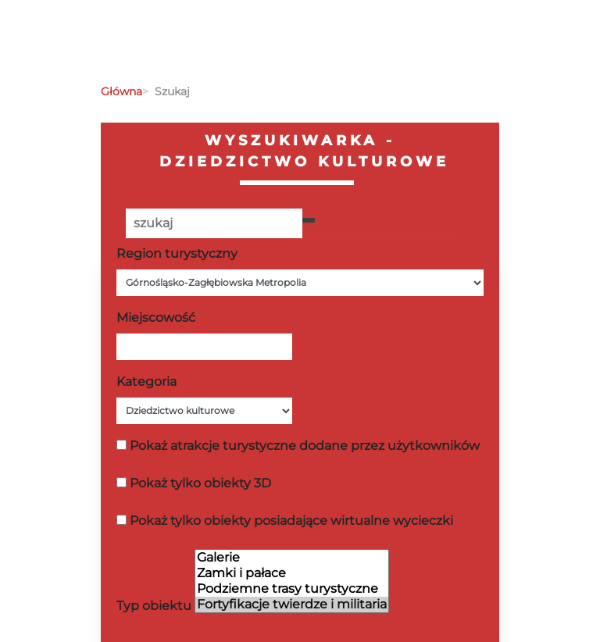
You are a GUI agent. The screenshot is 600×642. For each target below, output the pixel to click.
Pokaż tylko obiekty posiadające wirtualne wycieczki (291, 520)
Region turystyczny (177, 253)
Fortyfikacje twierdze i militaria (291, 604)
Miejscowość (155, 317)
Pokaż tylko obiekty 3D (200, 483)
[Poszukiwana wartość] (214, 223)
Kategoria (146, 381)
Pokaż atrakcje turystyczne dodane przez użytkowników (305, 445)
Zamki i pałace (291, 573)
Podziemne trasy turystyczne (291, 589)
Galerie (291, 557)
